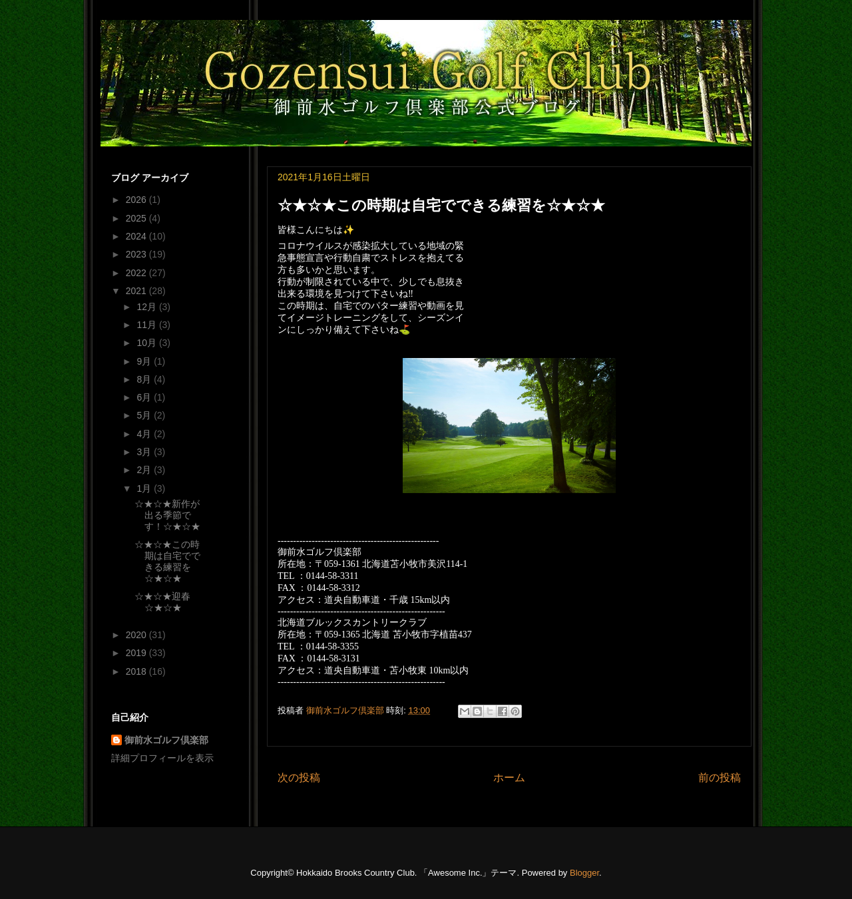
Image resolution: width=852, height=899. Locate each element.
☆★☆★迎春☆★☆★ (162, 602)
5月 (145, 415)
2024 (137, 236)
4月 (145, 434)
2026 (137, 199)
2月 (145, 469)
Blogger (584, 873)
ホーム (509, 777)
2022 (137, 273)
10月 (147, 342)
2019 (137, 652)
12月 (147, 306)
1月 (145, 488)
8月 (145, 379)
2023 (137, 254)
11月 (147, 324)
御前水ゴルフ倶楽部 (166, 740)
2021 (137, 290)
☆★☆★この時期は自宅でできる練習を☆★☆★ (167, 561)
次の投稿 (299, 777)
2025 (137, 218)
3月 (145, 452)
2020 (137, 634)
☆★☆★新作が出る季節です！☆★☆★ (167, 515)
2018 (137, 671)
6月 (145, 397)
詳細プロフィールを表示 (162, 758)
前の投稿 (719, 777)
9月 (145, 361)
